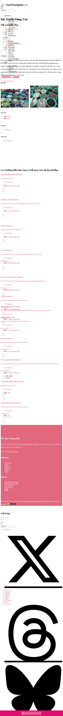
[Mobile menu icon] (31, 2)
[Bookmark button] (4, 182)
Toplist (6, 480)
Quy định (32, 493)
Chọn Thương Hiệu (24, 493)
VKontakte (7, 592)
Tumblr (6, 589)
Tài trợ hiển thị (8, 479)
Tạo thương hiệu (7, 81)
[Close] (2, 515)
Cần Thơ (11, 54)
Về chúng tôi (7, 454)
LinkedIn (7, 587)
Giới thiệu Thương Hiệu (11, 474)
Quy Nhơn (11, 56)
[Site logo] (15, 7)
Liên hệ (6, 463)
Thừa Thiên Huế (13, 58)
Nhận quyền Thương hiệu (11, 475)
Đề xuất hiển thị (8, 477)
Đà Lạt (10, 52)
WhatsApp (7, 582)
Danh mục (7, 15)
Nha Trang (11, 50)
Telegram (7, 584)
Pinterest (7, 586)
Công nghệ (11, 27)
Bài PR (6, 482)
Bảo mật (38, 493)
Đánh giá (7, 31)
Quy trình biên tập (47, 493)
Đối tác (6, 456)
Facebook (7, 521)
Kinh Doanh (12, 35)
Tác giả (6, 461)
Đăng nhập (5, 77)
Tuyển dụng (7, 460)
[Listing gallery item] (15, 107)
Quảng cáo (7, 458)
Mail (5, 594)
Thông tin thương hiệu (11, 29)
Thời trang (11, 21)
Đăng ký (16, 77)
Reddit (6, 591)
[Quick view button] (4, 181)
